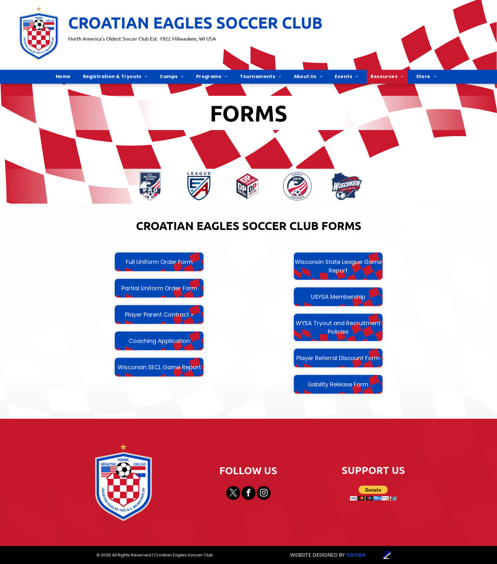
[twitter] (233, 494)
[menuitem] (65, 77)
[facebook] (248, 494)
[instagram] (264, 494)
